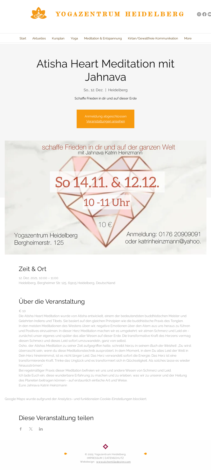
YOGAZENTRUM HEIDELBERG (120, 14)
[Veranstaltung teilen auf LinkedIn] (41, 429)
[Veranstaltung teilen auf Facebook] (21, 429)
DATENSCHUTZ (114, 458)
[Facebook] (204, 14)
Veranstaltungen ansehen (105, 121)
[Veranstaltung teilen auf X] (31, 429)
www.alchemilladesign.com (113, 461)
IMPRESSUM (94, 458)
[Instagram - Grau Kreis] (199, 14)
